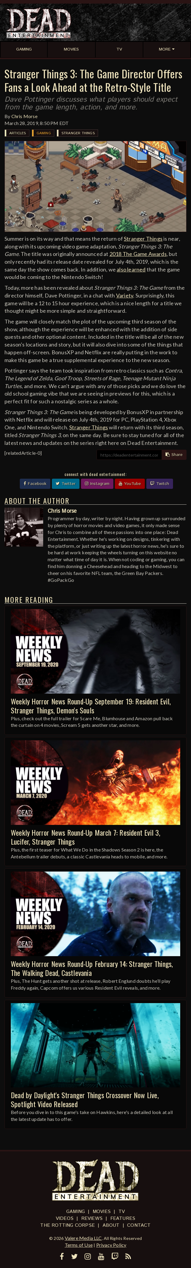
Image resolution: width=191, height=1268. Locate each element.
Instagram (97, 484)
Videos (64, 1218)
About (111, 1225)
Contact (139, 1225)
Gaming (44, 133)
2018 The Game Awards (138, 254)
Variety (124, 295)
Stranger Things (78, 133)
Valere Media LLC (83, 1238)
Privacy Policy (111, 1245)
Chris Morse (24, 116)
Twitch (159, 484)
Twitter (66, 484)
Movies (102, 1211)
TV (121, 1211)
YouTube (130, 484)
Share (174, 455)
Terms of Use (79, 1245)
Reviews (92, 1218)
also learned (131, 269)
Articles (17, 133)
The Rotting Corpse (67, 1225)
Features (123, 1218)
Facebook (35, 484)
